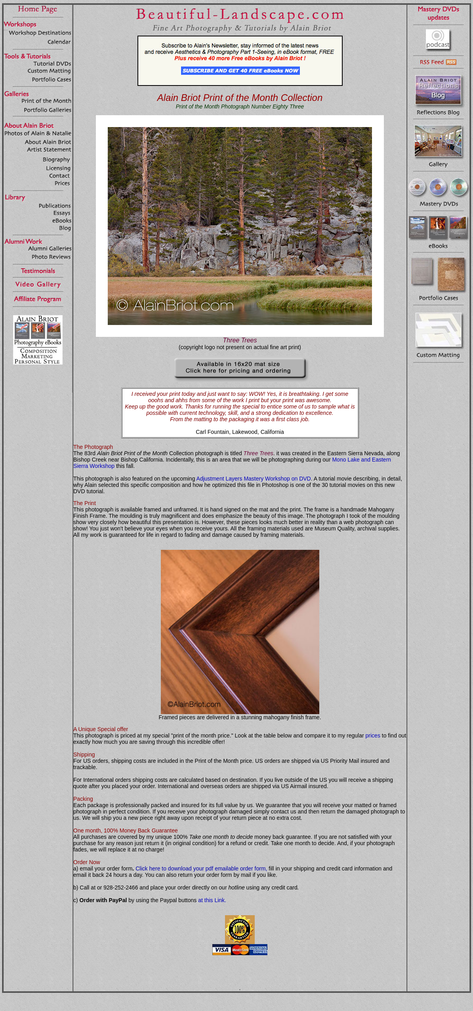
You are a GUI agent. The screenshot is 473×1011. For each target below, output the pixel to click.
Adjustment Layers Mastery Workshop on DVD (253, 478)
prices (373, 735)
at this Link (211, 900)
